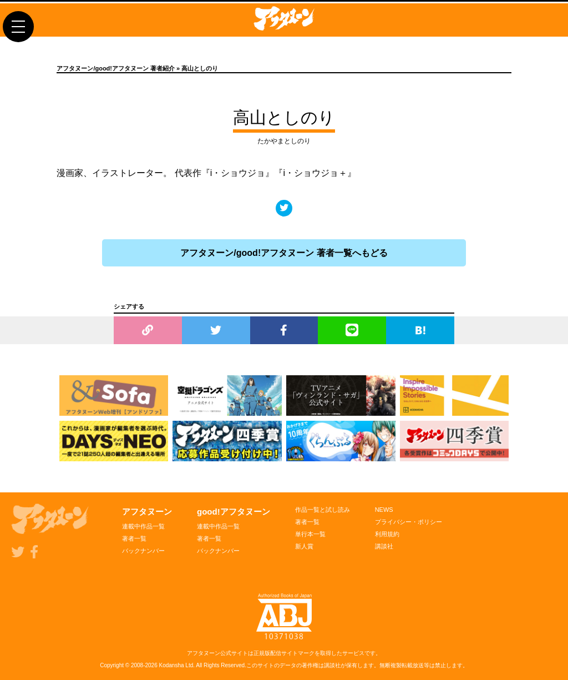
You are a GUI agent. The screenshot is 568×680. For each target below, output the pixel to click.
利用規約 (387, 534)
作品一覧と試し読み (322, 509)
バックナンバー (143, 550)
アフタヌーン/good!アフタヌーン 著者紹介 (116, 68)
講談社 (384, 546)
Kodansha (171, 665)
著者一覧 (134, 538)
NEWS (384, 509)
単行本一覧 (310, 534)
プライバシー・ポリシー (408, 521)
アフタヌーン (147, 511)
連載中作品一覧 (143, 526)
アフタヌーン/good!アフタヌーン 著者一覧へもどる (283, 253)
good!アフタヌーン (233, 511)
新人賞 (304, 546)
